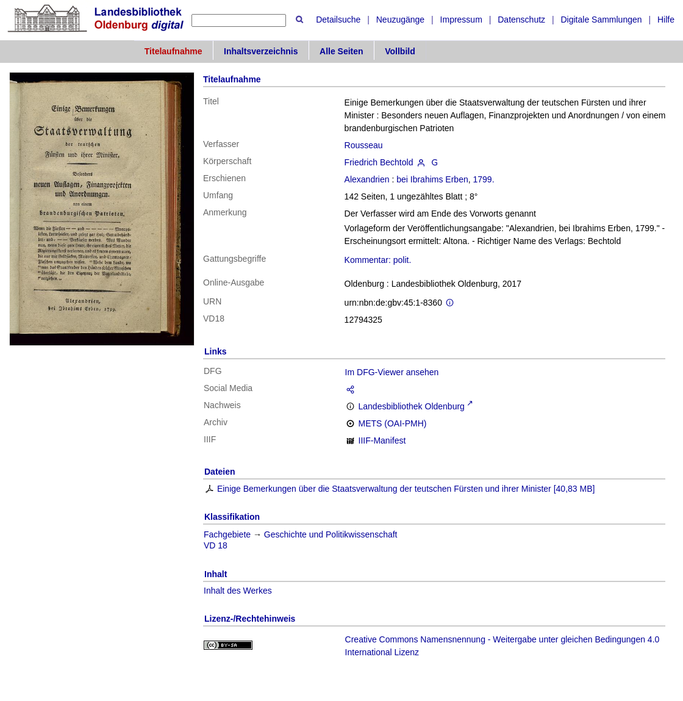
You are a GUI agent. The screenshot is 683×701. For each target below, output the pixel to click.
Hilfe (665, 19)
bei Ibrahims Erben (432, 179)
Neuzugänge (400, 19)
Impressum (461, 19)
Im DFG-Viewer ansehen (392, 372)
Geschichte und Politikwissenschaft (331, 534)
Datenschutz (521, 19)
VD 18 (215, 545)
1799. (484, 179)
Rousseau (364, 145)
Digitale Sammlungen (601, 19)
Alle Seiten (341, 51)
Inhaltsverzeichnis (261, 51)
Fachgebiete (227, 534)
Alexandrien (367, 179)
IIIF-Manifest (382, 440)
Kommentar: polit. (378, 260)
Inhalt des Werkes (238, 590)
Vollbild (400, 51)
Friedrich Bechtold (379, 162)
